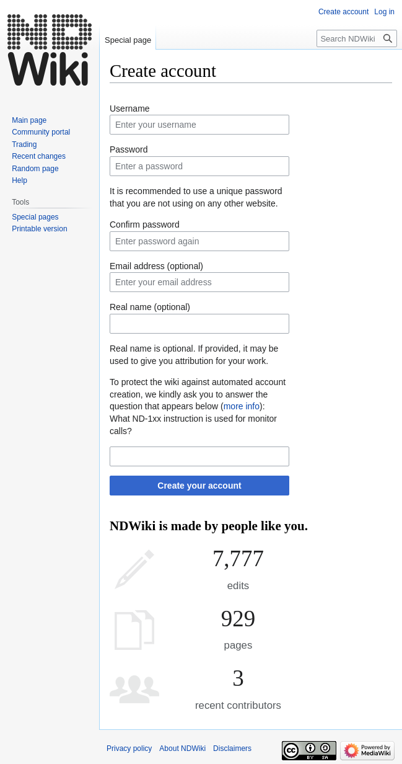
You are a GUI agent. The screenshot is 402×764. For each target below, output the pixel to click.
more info (242, 406)
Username (130, 108)
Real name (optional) (150, 307)
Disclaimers (232, 748)
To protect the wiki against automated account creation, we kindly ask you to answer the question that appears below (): (198, 394)
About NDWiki (182, 748)
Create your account (199, 486)
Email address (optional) (156, 266)
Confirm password (145, 224)
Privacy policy (129, 748)
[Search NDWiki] (357, 38)
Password (128, 149)
